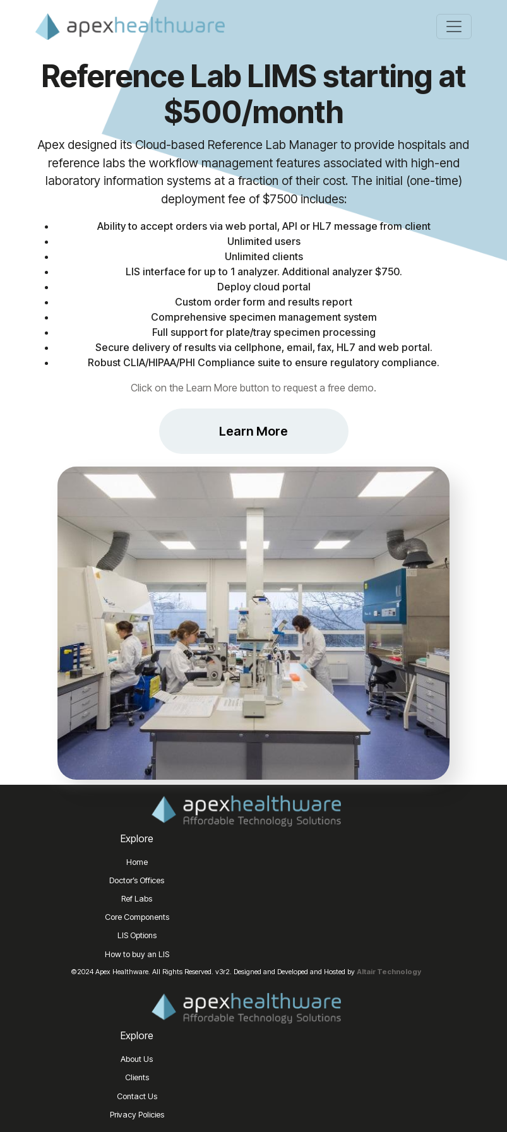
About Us (137, 1059)
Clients (137, 1077)
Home (137, 862)
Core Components (137, 917)
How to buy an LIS (137, 954)
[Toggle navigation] (454, 26)
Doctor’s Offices (136, 880)
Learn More (253, 431)
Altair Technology (389, 971)
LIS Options (137, 935)
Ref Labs (136, 898)
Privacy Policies (137, 1114)
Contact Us (137, 1096)
